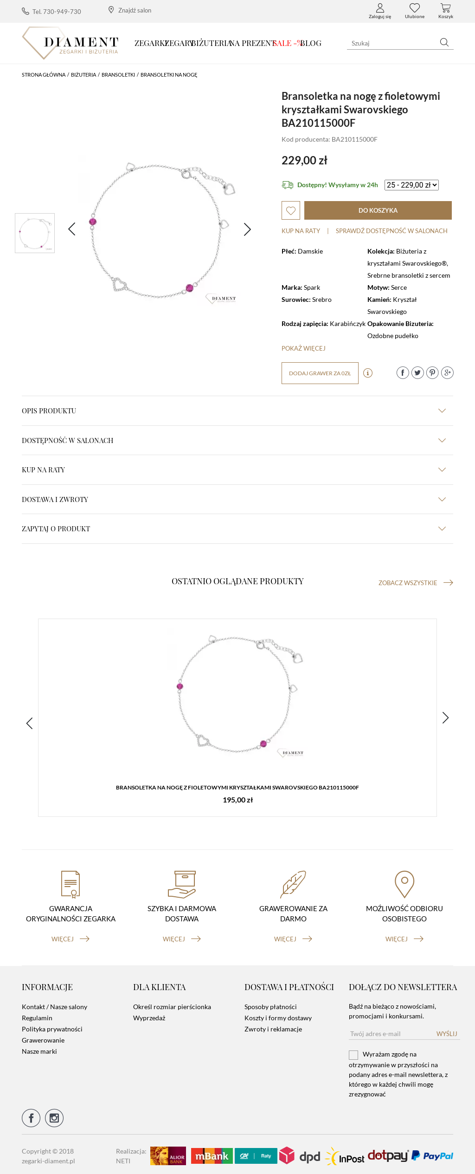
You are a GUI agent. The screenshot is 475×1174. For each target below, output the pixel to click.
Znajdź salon (130, 10)
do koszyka (378, 210)
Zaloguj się (380, 11)
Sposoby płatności (270, 1004)
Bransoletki (118, 75)
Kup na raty (301, 231)
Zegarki (151, 43)
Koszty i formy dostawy (278, 1015)
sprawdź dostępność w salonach (392, 231)
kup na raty (234, 469)
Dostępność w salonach (234, 440)
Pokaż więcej (304, 348)
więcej (70, 935)
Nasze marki (39, 1048)
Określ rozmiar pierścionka (172, 1004)
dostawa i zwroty (234, 499)
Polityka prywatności (52, 1026)
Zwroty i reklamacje (273, 1026)
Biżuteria (211, 43)
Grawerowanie (43, 1037)
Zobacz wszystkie (416, 583)
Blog (310, 43)
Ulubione (414, 11)
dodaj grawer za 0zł (320, 373)
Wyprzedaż (149, 1015)
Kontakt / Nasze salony (54, 1004)
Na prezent (252, 43)
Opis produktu (234, 410)
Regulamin (37, 1015)
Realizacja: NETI (131, 1152)
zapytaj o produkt (234, 528)
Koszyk (445, 11)
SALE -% (288, 43)
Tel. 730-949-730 (51, 11)
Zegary (179, 43)
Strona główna (43, 75)
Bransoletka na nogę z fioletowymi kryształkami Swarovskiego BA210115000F (237, 788)
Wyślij (446, 1031)
